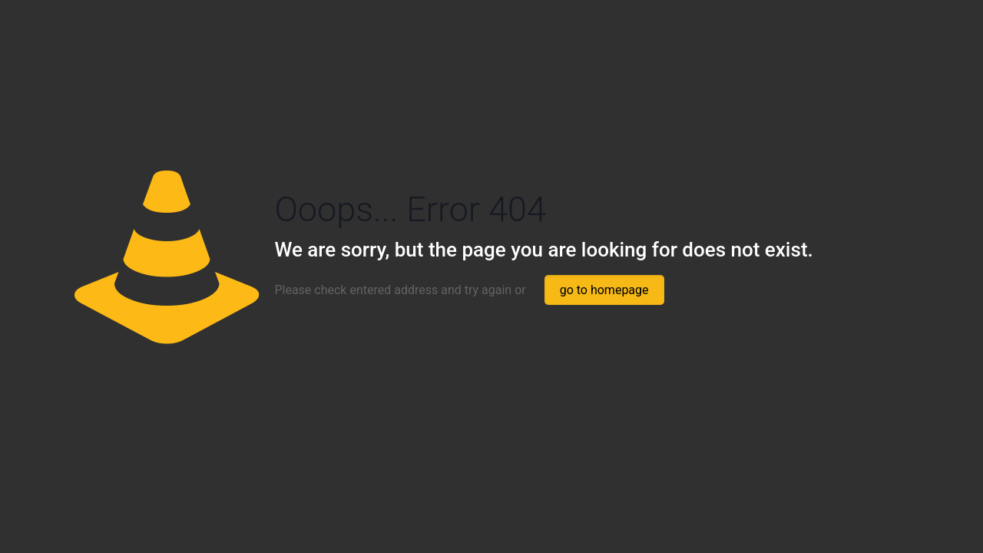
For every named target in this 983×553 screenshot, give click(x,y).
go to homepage (604, 290)
